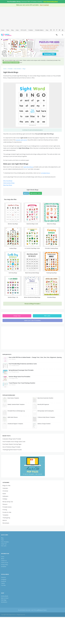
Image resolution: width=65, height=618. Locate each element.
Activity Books (4, 596)
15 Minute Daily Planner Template (46, 417)
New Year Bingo (7, 185)
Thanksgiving (6, 518)
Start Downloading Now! (50, 1)
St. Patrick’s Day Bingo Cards (32, 248)
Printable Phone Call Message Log (16, 411)
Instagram (3, 579)
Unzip (17, 30)
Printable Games (15, 365)
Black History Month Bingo (32, 272)
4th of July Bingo (7, 181)
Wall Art (5, 520)
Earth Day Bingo (13, 272)
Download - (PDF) (36, 193)
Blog (12, 30)
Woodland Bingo (51, 297)
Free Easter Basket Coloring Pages (12, 444)
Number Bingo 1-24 (13, 297)
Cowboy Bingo (13, 248)
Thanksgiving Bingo (51, 272)
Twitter (3, 583)
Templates (5, 515)
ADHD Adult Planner (13, 417)
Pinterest (3, 577)
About (2, 558)
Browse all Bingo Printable (32, 303)
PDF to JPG (23, 30)
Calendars (5, 488)
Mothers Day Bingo (13, 223)
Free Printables (5, 542)
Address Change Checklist (44, 423)
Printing (5, 509)
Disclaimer (3, 566)
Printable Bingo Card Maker (11, 62)
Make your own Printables (32, 320)
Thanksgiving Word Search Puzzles (12, 449)
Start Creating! (44, 5)
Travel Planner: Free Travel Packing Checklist (22, 383)
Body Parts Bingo (51, 223)
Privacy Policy (4, 564)
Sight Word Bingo (28, 167)
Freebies (30, 30)
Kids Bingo (3, 600)
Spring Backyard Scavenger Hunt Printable (21, 370)
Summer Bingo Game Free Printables (19, 376)
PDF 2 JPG (47, 316)
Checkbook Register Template (15, 423)
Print (26, 193)
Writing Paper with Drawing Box (46, 411)
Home (2, 30)
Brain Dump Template (13, 398)
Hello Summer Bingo (9, 183)
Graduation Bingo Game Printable (12, 439)
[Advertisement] (32, 18)
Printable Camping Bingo (51, 248)
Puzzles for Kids (7, 512)
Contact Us (4, 560)
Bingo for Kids (15, 378)
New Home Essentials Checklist (45, 398)
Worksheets (6, 523)
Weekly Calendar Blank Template (16, 404)
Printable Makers (39, 30)
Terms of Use (4, 562)
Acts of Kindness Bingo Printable (11, 447)
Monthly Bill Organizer (43, 404)
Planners (14, 359)
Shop (47, 30)
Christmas (5, 491)
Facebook (3, 581)
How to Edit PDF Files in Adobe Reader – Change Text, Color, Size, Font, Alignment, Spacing (35, 357)
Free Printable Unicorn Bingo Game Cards (14, 441)
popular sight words (21, 140)
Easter (4, 493)
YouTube (3, 585)
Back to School (4, 598)
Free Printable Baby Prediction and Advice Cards (23, 364)
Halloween (5, 496)
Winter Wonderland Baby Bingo (32, 297)
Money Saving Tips (8, 501)
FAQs (7, 30)
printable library (45, 173)
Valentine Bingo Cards (32, 223)
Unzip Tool (17, 316)
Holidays (5, 499)
